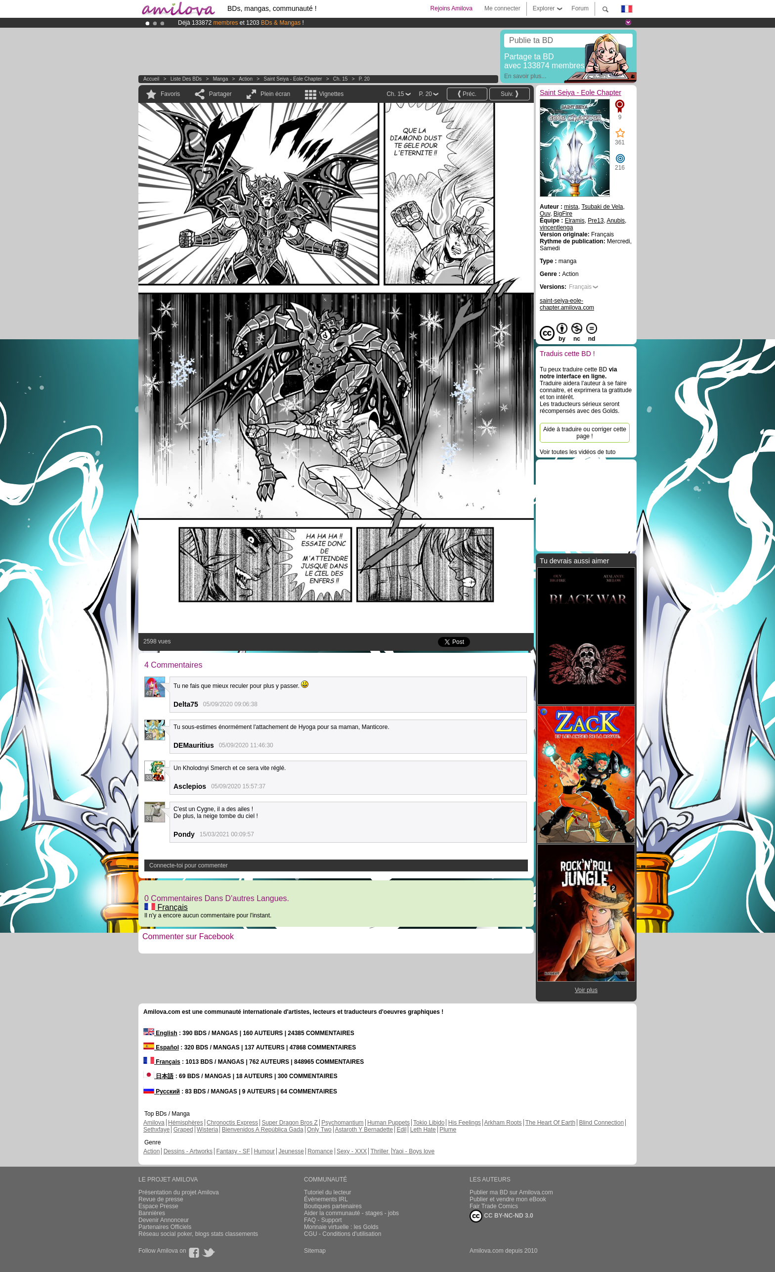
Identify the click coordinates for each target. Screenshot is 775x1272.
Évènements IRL (326, 1199)
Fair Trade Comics (494, 1206)
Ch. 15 (340, 79)
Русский (161, 1091)
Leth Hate (423, 1129)
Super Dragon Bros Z (289, 1122)
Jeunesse (290, 1151)
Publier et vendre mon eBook (508, 1199)
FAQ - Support (323, 1220)
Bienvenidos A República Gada (262, 1129)
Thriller (380, 1151)
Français (166, 907)
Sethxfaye (156, 1129)
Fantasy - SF (233, 1151)
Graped (183, 1129)
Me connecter (502, 8)
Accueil (151, 79)
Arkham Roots (503, 1122)
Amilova (154, 1122)
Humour (264, 1151)
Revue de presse (160, 1199)
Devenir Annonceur (163, 1220)
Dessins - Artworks (188, 1151)
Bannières (151, 1213)
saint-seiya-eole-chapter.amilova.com (567, 304)
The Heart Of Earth (550, 1122)
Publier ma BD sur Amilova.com (511, 1192)
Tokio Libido (428, 1122)
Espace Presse (158, 1206)
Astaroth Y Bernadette (364, 1129)
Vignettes (331, 94)
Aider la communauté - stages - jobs (351, 1213)
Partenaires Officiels (164, 1227)
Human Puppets (388, 1122)
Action (246, 79)
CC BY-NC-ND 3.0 (501, 1216)
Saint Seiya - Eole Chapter (293, 79)
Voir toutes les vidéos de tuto (577, 452)
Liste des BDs (186, 79)
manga (220, 79)
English (160, 1033)
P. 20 (364, 79)
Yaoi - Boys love (413, 1151)
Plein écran (275, 94)
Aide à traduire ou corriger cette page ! (584, 433)
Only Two (319, 1129)
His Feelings (464, 1122)
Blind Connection (601, 1122)
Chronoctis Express (232, 1122)
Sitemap (315, 1250)
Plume (447, 1129)
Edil (401, 1129)
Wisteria (207, 1129)
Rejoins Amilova (452, 8)
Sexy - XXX (352, 1151)
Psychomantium (342, 1122)
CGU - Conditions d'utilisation (342, 1233)
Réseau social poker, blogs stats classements (198, 1233)
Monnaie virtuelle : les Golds (341, 1227)
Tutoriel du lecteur (327, 1192)
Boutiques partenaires (333, 1206)
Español (161, 1047)
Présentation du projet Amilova (178, 1192)
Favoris (170, 94)
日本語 (158, 1076)
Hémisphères (185, 1122)
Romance (320, 1151)
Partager (220, 94)
